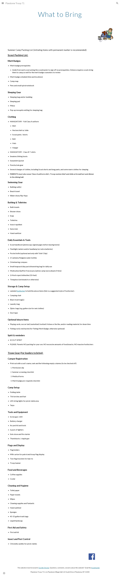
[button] (2, 3)
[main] (60, 14)
